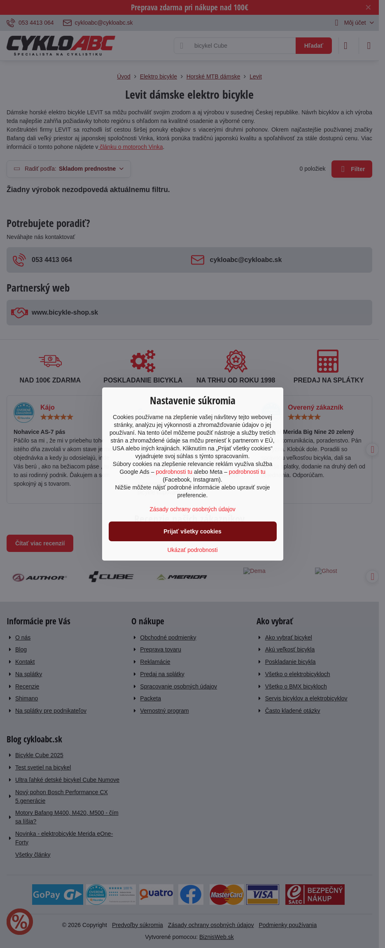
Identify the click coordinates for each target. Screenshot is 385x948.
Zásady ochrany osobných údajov (192, 509)
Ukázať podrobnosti (193, 550)
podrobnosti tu (174, 471)
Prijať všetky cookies (192, 531)
